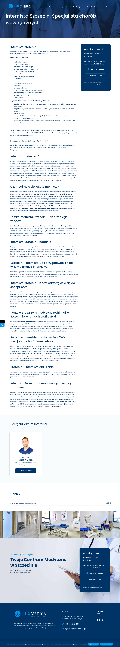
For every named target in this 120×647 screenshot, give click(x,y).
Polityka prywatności (106, 644)
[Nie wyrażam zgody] (118, 644)
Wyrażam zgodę (93, 644)
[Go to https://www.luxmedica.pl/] (36, 620)
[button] (95, 75)
